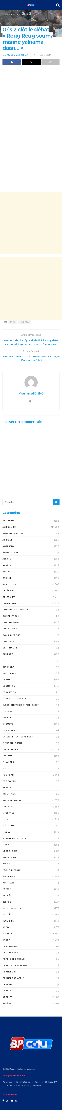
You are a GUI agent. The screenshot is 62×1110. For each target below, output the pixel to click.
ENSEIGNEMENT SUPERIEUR (17, 736)
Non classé (9, 857)
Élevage (7, 711)
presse (6, 889)
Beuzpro (30, 1069)
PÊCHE (6, 863)
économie (8, 686)
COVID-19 (8, 641)
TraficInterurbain (14, 965)
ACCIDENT (8, 520)
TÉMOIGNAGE (10, 952)
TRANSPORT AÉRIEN (13, 978)
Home (5, 14)
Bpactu (12, 1069)
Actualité (14, 14)
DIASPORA (8, 667)
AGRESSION (9, 546)
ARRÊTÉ (6, 565)
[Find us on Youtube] (12, 1101)
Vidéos (6, 1003)
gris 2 (13, 321)
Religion (7, 902)
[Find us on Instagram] (16, 1101)
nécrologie (9, 851)
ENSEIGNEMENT (11, 730)
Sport (6, 940)
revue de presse (12, 908)
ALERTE (6, 558)
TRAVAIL (7, 984)
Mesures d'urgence (14, 838)
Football (8, 775)
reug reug (25, 321)
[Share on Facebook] (11, 62)
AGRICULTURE (10, 552)
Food (5, 768)
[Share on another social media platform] (50, 62)
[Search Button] (58, 5)
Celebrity (8, 597)
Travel (6, 990)
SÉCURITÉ (8, 921)
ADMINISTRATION (12, 533)
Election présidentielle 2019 (20, 705)
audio (6, 571)
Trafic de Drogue (13, 959)
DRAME (6, 679)
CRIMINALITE (10, 647)
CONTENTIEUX (10, 616)
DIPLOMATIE (9, 673)
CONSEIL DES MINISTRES (16, 609)
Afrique (7, 540)
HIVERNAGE (9, 794)
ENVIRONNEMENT (12, 743)
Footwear (9, 781)
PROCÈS (7, 895)
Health (6, 787)
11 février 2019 (43, 55)
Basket (6, 578)
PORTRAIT (8, 882)
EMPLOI (6, 717)
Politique (8, 876)
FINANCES (8, 762)
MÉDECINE (8, 825)
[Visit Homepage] (31, 5)
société (7, 933)
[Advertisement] (31, 223)
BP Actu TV (9, 584)
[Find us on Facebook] (3, 1101)
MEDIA (6, 832)
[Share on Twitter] (31, 62)
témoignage (10, 946)
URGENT (7, 997)
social (6, 927)
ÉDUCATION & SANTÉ (14, 698)
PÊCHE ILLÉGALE (11, 870)
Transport (9, 971)
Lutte (6, 819)
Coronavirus (10, 622)
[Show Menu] (4, 5)
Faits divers (10, 749)
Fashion (7, 755)
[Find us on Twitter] (7, 1101)
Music (6, 844)
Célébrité (8, 590)
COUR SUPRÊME (11, 635)
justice (7, 806)
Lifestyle (8, 813)
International (11, 800)
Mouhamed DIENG (17, 55)
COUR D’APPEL (10, 628)
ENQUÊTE (7, 724)
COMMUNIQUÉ (10, 603)
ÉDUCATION (9, 692)
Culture (7, 654)
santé (6, 914)
